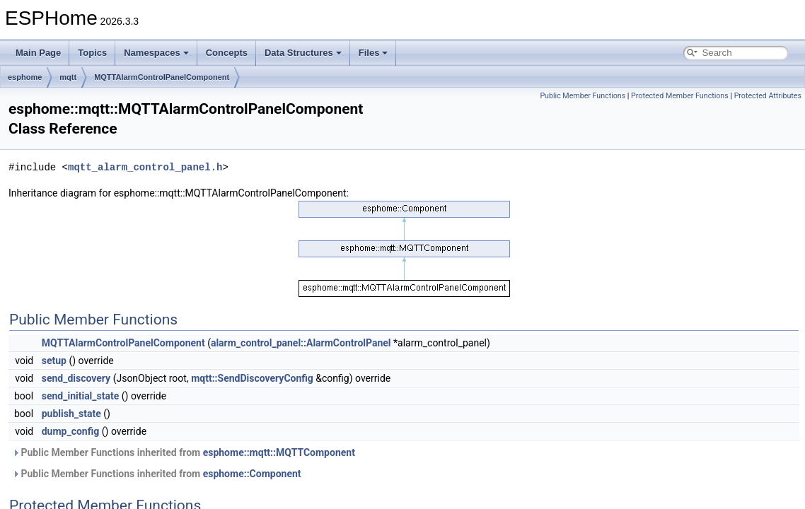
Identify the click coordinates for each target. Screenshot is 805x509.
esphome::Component (252, 473)
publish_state (71, 413)
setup (54, 360)
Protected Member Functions (680, 95)
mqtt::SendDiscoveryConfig (252, 378)
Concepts (227, 52)
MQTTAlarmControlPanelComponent (161, 77)
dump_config (71, 431)
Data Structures (303, 52)
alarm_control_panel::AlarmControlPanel (301, 343)
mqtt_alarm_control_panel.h (145, 167)
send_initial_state (81, 396)
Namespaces (156, 52)
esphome (25, 77)
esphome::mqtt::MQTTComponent (279, 452)
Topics (92, 52)
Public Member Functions (582, 95)
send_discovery (76, 378)
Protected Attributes (767, 95)
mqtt (67, 77)
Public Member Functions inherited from (183, 452)
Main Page (38, 52)
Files (373, 52)
